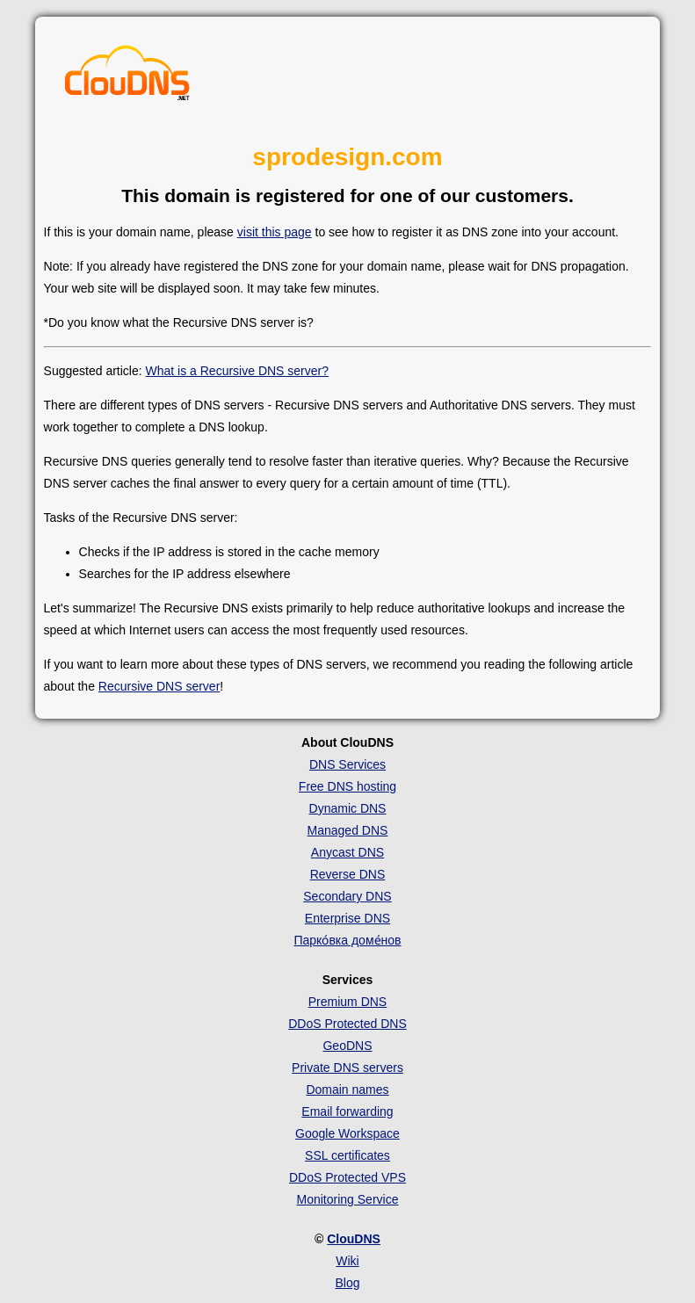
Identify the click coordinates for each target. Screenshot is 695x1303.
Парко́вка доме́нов (347, 940)
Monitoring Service (348, 1199)
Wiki (347, 1261)
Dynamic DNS (348, 808)
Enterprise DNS (347, 918)
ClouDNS (353, 1239)
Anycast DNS (347, 852)
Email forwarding (347, 1111)
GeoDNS (347, 1046)
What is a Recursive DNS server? (237, 371)
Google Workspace (347, 1133)
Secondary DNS (347, 896)
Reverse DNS (348, 874)
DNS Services (347, 764)
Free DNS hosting (347, 786)
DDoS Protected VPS (347, 1177)
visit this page (274, 232)
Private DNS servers (347, 1067)
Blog (347, 1283)
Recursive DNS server (159, 686)
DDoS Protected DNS (347, 1024)
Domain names (347, 1089)
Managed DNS (348, 830)
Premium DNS (347, 1002)
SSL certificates (347, 1155)
